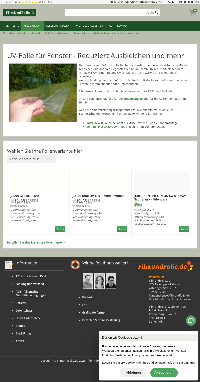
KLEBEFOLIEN (33, 25)
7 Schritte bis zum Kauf (31, 276)
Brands (20, 326)
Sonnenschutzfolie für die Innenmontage (116, 99)
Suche (152, 12)
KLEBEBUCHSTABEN (58, 25)
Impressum (156, 277)
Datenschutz (24, 310)
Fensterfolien (80, 33)
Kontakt (87, 297)
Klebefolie (36, 33)
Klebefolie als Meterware (57, 33)
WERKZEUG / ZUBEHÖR (89, 25)
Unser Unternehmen (29, 318)
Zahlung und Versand (30, 284)
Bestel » (60, 229)
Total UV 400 (95, 123)
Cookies (21, 303)
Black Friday (23, 333)
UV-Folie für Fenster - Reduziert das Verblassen (115, 33)
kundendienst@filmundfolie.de (141, 2)
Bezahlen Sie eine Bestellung (101, 320)
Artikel (20, 341)
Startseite (22, 33)
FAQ (110, 25)
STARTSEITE (12, 25)
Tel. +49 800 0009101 (185, 2)
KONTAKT (123, 25)
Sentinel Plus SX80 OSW (102, 127)
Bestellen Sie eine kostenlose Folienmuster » (36, 242)
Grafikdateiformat (93, 312)
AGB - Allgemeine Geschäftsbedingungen (31, 293)
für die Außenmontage (164, 99)
